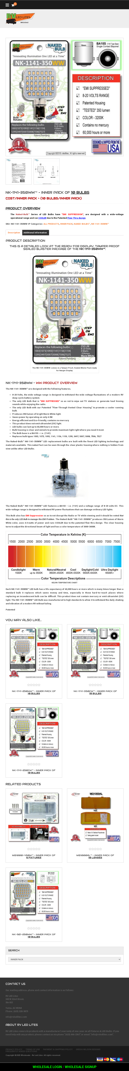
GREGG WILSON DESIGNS (88, 1049)
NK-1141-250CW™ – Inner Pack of (34, 771)
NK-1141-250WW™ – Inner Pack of (34, 692)
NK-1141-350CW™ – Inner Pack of (95, 692)
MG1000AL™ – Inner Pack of (95, 856)
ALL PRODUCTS (51, 224)
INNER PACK (66, 224)
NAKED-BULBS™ (82, 224)
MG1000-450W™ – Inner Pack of (34, 856)
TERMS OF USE (33, 1049)
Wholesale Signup (81, 1067)
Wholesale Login (47, 1067)
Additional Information (35, 232)
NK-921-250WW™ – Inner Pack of (34, 935)
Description (14, 232)
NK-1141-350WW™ (100, 224)
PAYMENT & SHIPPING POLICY (58, 1049)
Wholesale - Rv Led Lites (32, 1055)
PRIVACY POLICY (14, 1049)
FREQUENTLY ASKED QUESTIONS (21, 1051)
